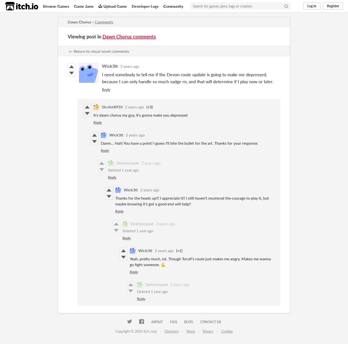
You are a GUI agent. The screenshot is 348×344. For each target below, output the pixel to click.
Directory (172, 331)
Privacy (208, 331)
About (157, 322)
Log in (311, 6)
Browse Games (56, 6)
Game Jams (84, 6)
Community (173, 6)
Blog (188, 322)
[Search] (286, 6)
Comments (104, 22)
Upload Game (112, 6)
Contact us (210, 322)
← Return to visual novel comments (99, 51)
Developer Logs (145, 6)
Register (333, 6)
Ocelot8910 (112, 107)
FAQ (173, 322)
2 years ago (129, 66)
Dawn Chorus (79, 22)
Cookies (227, 331)
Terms (190, 331)
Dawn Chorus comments (129, 36)
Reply (106, 90)
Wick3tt (110, 66)
